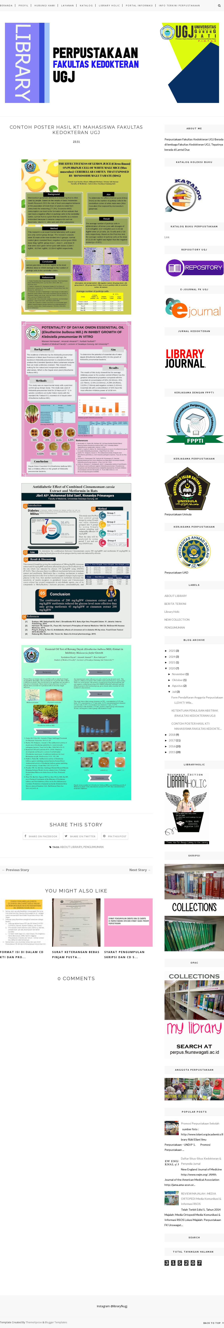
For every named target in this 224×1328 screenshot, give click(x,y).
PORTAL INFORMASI (139, 5)
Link (167, 237)
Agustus (177, 685)
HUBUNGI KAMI (44, 5)
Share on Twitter (83, 836)
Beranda (6, 5)
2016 (172, 746)
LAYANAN (67, 5)
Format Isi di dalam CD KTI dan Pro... (22, 954)
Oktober (177, 680)
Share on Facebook (43, 836)
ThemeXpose (34, 1322)
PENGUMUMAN (93, 847)
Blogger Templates (56, 1322)
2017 (172, 740)
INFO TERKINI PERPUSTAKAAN (179, 5)
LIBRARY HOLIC (109, 5)
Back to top (213, 1322)
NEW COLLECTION (177, 619)
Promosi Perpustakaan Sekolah (200, 1123)
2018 (172, 734)
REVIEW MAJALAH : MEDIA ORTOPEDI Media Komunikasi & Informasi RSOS (201, 1198)
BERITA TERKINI (175, 603)
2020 (172, 668)
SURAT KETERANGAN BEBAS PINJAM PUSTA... (76, 954)
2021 (172, 662)
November (178, 674)
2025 (172, 650)
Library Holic (172, 611)
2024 (172, 656)
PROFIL (24, 5)
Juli (174, 691)
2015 (172, 752)
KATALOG (86, 5)
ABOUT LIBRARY (71, 847)
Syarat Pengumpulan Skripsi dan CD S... (124, 954)
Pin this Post (117, 836)
